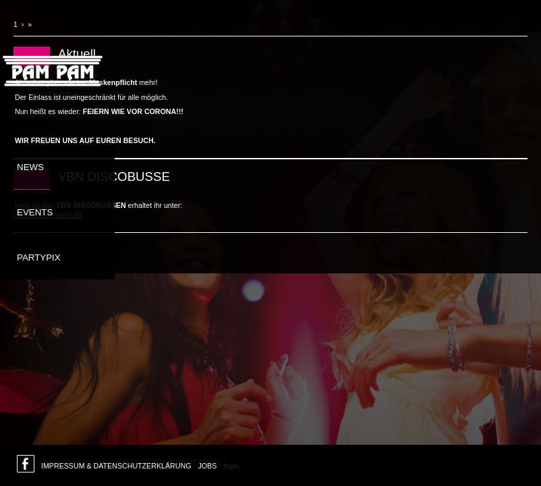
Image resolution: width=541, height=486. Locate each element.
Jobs (207, 466)
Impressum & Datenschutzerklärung (116, 466)
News (30, 167)
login (231, 466)
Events (35, 212)
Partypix (39, 257)
